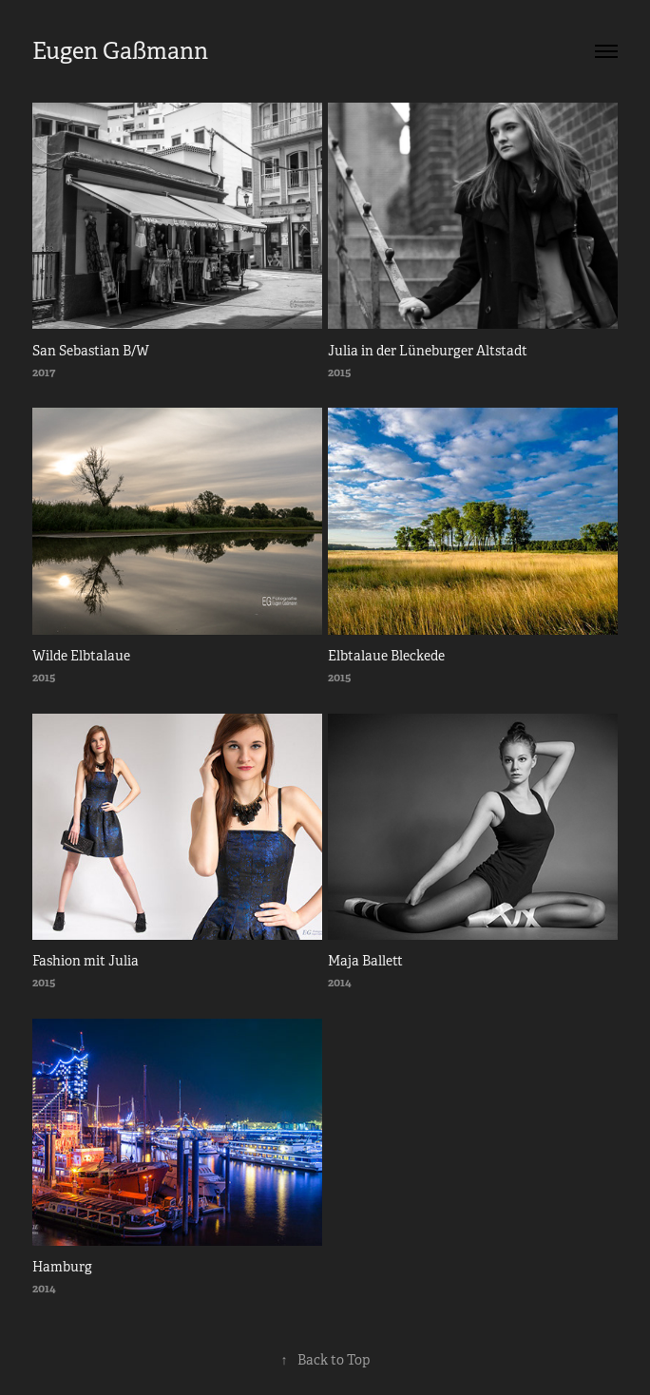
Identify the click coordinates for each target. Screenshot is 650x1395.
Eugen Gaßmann (120, 51)
